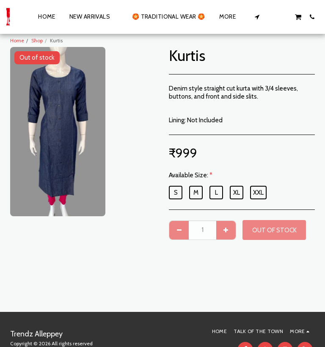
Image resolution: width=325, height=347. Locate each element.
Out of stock (274, 230)
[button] (257, 17)
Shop (37, 40)
